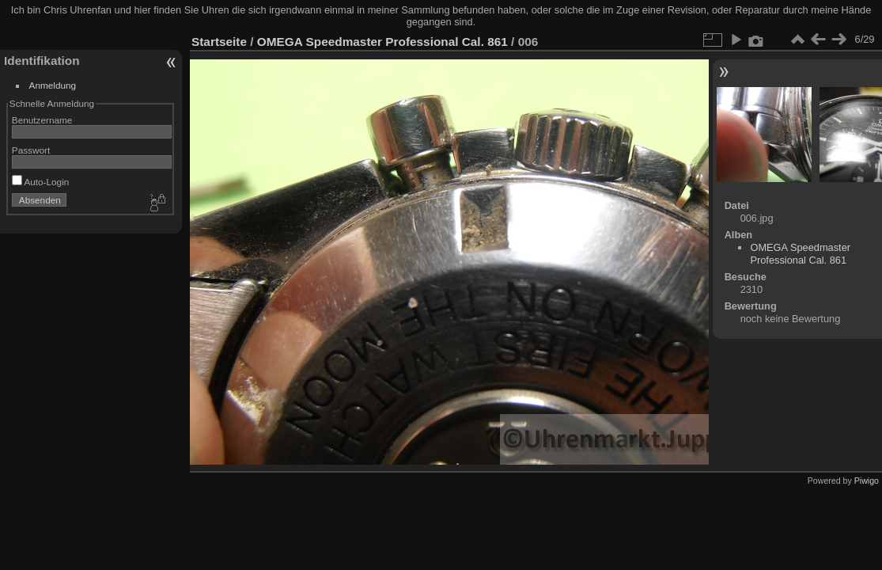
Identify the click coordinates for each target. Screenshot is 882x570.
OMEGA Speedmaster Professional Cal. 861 (382, 41)
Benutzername (42, 120)
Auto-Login (41, 182)
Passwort (31, 150)
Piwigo (866, 480)
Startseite (219, 41)
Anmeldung (53, 85)
